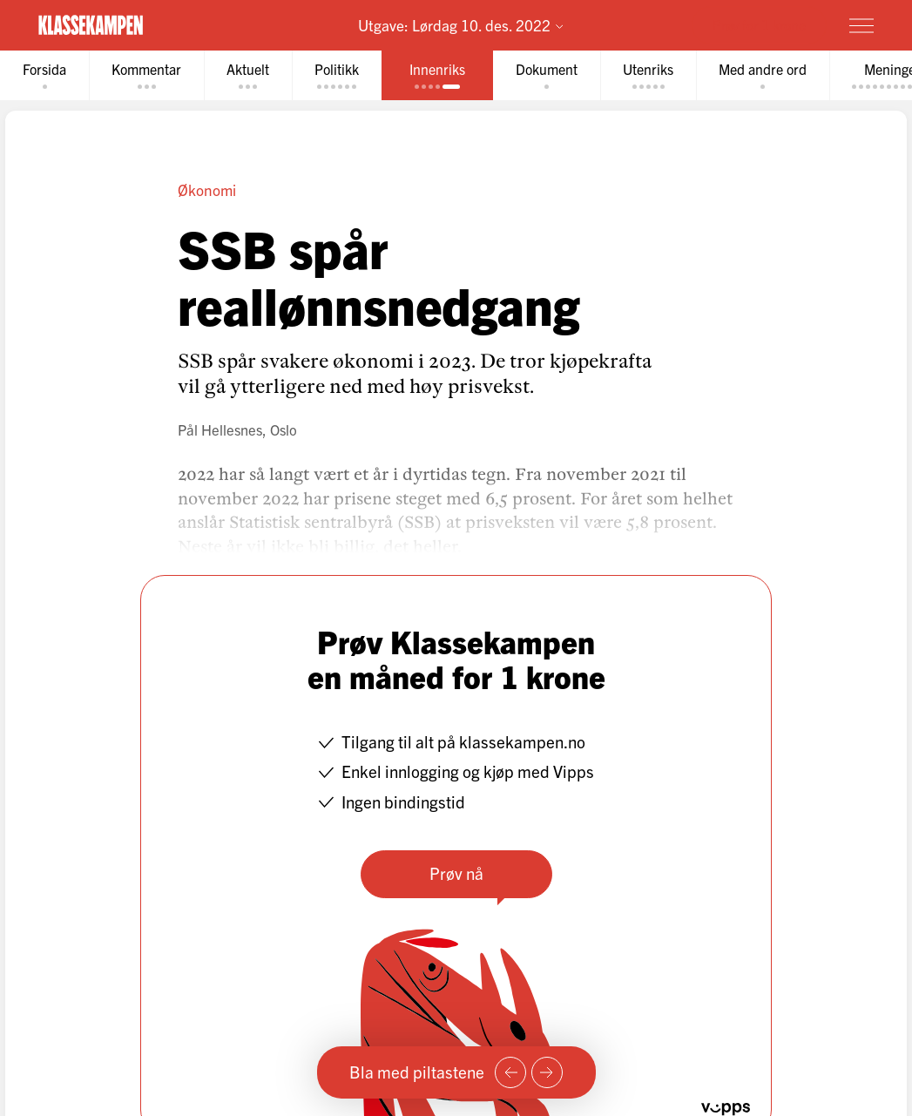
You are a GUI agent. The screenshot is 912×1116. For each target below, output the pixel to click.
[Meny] (861, 25)
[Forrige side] (510, 1072)
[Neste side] (547, 1072)
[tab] (44, 75)
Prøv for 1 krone (759, 24)
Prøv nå (456, 872)
